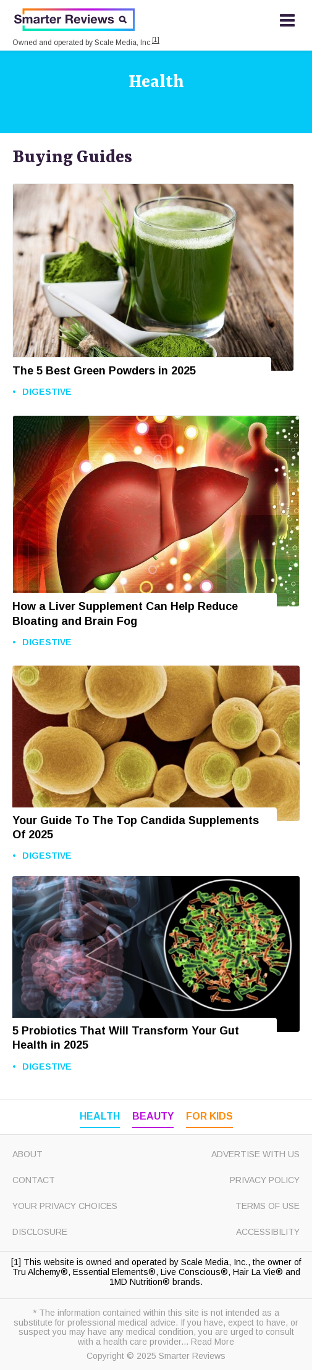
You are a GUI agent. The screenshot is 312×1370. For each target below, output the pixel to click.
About (27, 1154)
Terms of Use (267, 1206)
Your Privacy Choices (64, 1206)
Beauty (153, 1116)
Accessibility (268, 1232)
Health (156, 83)
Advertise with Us (255, 1154)
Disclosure (39, 1232)
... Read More (207, 1342)
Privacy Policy (265, 1180)
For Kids (209, 1116)
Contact (33, 1180)
